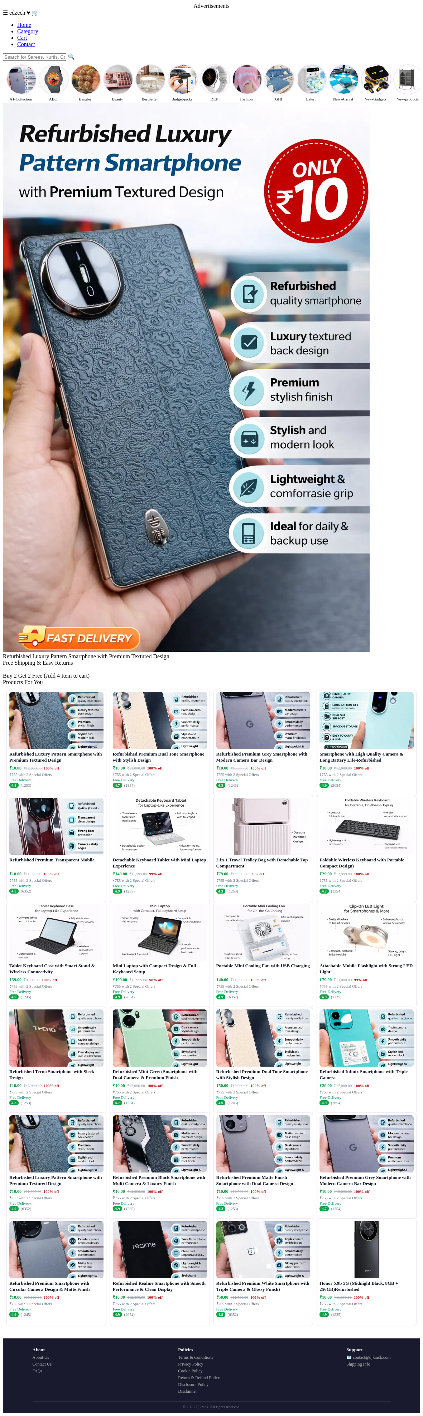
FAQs (38, 1370)
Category (27, 31)
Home (24, 25)
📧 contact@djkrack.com (368, 1357)
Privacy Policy (190, 1364)
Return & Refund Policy (199, 1377)
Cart (22, 38)
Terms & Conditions (195, 1357)
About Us (41, 1357)
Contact (26, 44)
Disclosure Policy (193, 1384)
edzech (18, 13)
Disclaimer (187, 1391)
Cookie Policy (190, 1370)
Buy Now (14, 669)
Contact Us (42, 1364)
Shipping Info (358, 1364)
